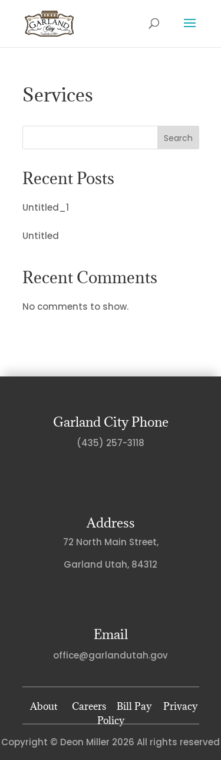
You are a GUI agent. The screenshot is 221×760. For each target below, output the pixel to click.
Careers (89, 706)
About (44, 706)
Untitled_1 (45, 207)
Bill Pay (134, 706)
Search (178, 138)
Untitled (40, 236)
